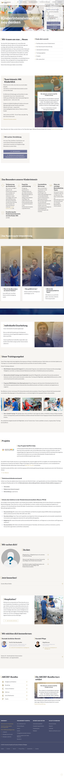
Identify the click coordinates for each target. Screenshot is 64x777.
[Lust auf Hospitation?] (53, 27)
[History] (18, 728)
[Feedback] (35, 730)
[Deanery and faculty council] (55, 730)
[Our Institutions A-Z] (21, 723)
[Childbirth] (5, 732)
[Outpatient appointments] (38, 726)
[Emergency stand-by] (7, 736)
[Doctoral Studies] (52, 723)
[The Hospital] (23, 1)
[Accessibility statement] (30, 748)
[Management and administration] (24, 733)
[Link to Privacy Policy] (21, 748)
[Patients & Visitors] (33, 1)
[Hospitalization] (36, 728)
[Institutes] (51, 728)
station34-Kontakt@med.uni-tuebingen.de (53, 17)
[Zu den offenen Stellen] (32, 584)
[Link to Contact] (8, 748)
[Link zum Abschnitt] (48, 43)
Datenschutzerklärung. (56, 129)
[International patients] (37, 723)
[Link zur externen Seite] (8, 450)
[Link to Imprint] (14, 748)
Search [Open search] (61, 4)
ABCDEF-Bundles (29, 465)
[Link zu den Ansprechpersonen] (10, 621)
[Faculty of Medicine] (45, 1)
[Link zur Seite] (32, 657)
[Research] (51, 726)
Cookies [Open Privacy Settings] (37, 748)
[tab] (35, 555)
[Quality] (18, 730)
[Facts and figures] (20, 726)
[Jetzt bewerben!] (53, 23)
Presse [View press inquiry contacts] (56, 4)
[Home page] (17, 1)
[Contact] (60, 1)
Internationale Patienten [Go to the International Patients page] (49, 4)
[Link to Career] (3, 748)
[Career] (54, 1)
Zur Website (6, 472)
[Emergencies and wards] (8, 734)
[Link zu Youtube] (9, 119)
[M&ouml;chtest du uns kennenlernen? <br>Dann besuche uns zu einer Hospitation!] (15, 156)
